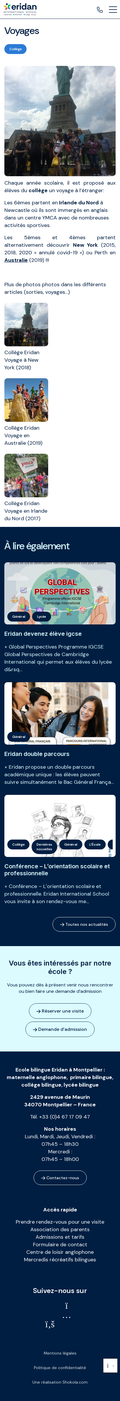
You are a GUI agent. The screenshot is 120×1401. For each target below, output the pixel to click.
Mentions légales (60, 1353)
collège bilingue (41, 1084)
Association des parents (60, 1229)
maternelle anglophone (37, 1077)
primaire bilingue (91, 1077)
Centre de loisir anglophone (60, 1252)
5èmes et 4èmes (55, 237)
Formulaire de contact (60, 1244)
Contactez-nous (60, 1177)
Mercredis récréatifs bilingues (60, 1259)
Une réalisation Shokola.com (60, 1382)
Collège (15, 49)
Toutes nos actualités (84, 924)
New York (85, 245)
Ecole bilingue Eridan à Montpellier (58, 1069)
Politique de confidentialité (60, 1367)
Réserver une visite (60, 1011)
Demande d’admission (60, 1029)
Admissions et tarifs (60, 1236)
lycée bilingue (81, 1084)
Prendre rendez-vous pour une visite (60, 1221)
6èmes (22, 202)
